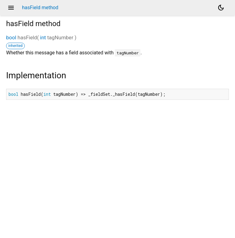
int (43, 37)
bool (11, 37)
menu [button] (11, 7)
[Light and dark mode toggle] (221, 8)
